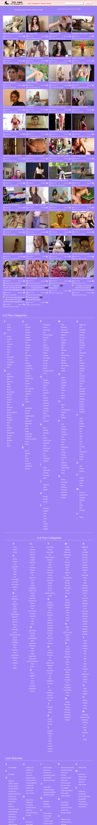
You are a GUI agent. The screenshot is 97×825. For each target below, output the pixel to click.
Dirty (18, 258)
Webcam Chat (83, 455)
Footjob (45, 320)
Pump (63, 430)
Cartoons (28, 292)
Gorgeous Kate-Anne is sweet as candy (60, 205)
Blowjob (57, 112)
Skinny (81, 315)
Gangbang (46, 342)
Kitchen (45, 459)
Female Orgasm (48, 295)
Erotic (83, 185)
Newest (49, 3)
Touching (82, 406)
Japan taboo (47, 747)
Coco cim (28, 732)
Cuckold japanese (31, 743)
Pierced (63, 412)
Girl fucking (29, 818)
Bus (8, 403)
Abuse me (11, 741)
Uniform (81, 428)
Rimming (63, 447)
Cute (56, 185)
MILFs (29, 112)
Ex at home (29, 782)
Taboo (81, 378)
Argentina (83, 160)
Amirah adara (12, 759)
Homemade (16, 63)
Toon (80, 404)
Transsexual (82, 411)
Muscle (63, 330)
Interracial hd (47, 732)
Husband (45, 421)
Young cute (81, 751)
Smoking (81, 328)
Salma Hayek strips (31, 33)
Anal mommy (12, 777)
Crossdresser (29, 338)
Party (62, 402)
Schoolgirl (82, 289)
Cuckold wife (29, 748)
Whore (81, 465)
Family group (30, 796)
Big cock (9, 359)
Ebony (27, 410)
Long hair (46, 791)
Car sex (27, 289)
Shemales (82, 305)
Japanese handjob (48, 754)
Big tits (29, 38)
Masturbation (82, 38)
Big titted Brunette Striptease (80, 107)
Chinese (27, 307)
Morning (63, 323)
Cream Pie (28, 335)
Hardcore (46, 392)
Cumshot (27, 353)
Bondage (9, 380)
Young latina (82, 753)
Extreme (87, 185)
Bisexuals (10, 367)
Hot (44, 413)
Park (62, 397)
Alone (75, 185)
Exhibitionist (28, 426)
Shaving (81, 302)
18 (76, 9)
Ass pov (10, 802)
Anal (80, 160)
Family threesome (31, 801)
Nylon (63, 358)
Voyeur (81, 445)
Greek (45, 373)
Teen (80, 388)
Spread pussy (65, 812)
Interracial (46, 435)
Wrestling (82, 470)
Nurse (63, 355)
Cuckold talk (29, 745)
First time (46, 310)
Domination (28, 396)
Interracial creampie (49, 735)
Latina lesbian (47, 773)
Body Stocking (37, 209)
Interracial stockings (49, 740)
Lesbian (45, 483)
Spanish (81, 338)
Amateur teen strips (54, 33)
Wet (80, 462)
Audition (9, 324)
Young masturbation (84, 756)
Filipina (45, 305)
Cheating (27, 305)
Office (63, 364)
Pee (62, 404)
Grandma (46, 365)
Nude (62, 347)
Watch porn (81, 734)
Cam (11, 258)
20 (79, 9)
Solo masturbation (66, 800)
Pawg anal (64, 732)
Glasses (45, 360)
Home (29, 3)
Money (63, 318)
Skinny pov (64, 787)
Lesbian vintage (48, 781)
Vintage (81, 440)
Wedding (81, 460)
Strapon (81, 356)
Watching (82, 452)
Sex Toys (82, 297)
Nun (62, 352)
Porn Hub (90, 60)
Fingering (46, 307)
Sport (80, 346)
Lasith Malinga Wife (8, 58)
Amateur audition (13, 743)
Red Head (88, 38)
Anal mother (12, 779)
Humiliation (46, 418)
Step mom (64, 817)
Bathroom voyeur (13, 817)
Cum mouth (29, 750)
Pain (62, 384)
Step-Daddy (28, 368)
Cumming (28, 351)
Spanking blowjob (66, 810)
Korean (45, 461)
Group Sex (46, 375)
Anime (9, 306)
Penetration (64, 407)
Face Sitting (46, 284)
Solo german (64, 797)
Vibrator (81, 438)
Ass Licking (10, 322)
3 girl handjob (12, 727)
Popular (43, 3)
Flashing (12, 87)
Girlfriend (46, 352)
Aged (8, 234)
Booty (8, 382)
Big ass (36, 136)
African (30, 63)
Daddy (60, 112)
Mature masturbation (49, 810)
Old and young (65, 369)
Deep (26, 378)
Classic (27, 310)
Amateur (53, 38)
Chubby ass (29, 730)
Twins (81, 419)
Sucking (81, 364)
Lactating (46, 468)
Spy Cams (82, 348)
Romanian (64, 452)
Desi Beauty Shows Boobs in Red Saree (83, 131)
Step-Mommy (65, 315)
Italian (45, 438)
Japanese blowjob (48, 749)
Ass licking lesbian (13, 800)
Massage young (48, 800)
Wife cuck (81, 742)
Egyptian (27, 413)
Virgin (81, 443)
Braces (36, 234)
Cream (10, 209)
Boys (8, 385)
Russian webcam (66, 772)
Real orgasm (64, 765)
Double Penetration (30, 399)
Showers (34, 112)
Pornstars (64, 417)
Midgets (63, 302)
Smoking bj (64, 794)
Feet (44, 292)
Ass (29, 209)
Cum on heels (30, 753)
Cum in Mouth (15, 209)
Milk (62, 307)
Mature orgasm (47, 813)
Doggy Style (28, 393)
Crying (27, 341)
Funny (45, 333)
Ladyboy (45, 471)
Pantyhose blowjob (66, 730)
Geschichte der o (31, 816)
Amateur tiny (12, 756)
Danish (27, 373)
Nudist (59, 185)
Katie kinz (46, 761)
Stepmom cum (65, 820)
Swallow (81, 366)
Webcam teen (82, 737)
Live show (46, 788)
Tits (80, 399)
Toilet (80, 401)
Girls (44, 355)
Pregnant (64, 422)
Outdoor (63, 185)
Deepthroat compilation (29, 763)
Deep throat (29, 760)
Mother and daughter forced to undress (59, 58)
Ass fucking (10, 317)
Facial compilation (31, 791)
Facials (45, 287)
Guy (44, 378)
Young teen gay (83, 764)
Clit (39, 87)
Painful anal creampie (67, 727)
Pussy (63, 432)
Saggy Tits (82, 284)
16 (73, 9)
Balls (8, 339)
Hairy (12, 38)
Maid (62, 284)
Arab (52, 258)
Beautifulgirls (34, 87)
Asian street (11, 794)
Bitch (40, 136)
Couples (27, 333)
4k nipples (11, 734)
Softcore (81, 330)
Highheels (76, 38)
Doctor (27, 388)
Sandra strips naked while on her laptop (60, 82)
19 (78, 9)
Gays (44, 347)
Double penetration (31, 772)
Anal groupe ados (13, 769)
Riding (63, 444)
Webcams (82, 457)
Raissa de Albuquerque (9, 82)
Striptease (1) (30, 107)
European (61, 87)
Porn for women (65, 743)
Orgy (62, 375)
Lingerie (16, 38)
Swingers (82, 371)
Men (62, 297)
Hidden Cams (47, 400)
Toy (80, 409)
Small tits (30, 258)
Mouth (63, 328)
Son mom (64, 805)
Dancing (14, 258)
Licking (45, 486)
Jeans (45, 447)
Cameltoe (28, 287)
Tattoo (81, 381)
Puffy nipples (64, 753)
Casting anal (29, 727)
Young (81, 477)
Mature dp (46, 808)
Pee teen (63, 735)
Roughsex (64, 455)
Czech (27, 361)
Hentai (45, 398)
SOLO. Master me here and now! (81, 82)
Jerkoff (45, 449)
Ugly (80, 426)
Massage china (47, 798)
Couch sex (29, 735)
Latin (44, 476)
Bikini (8, 364)
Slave (81, 320)
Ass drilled (11, 797)
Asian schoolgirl (13, 789)
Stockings (82, 353)
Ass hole (9, 319)
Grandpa (45, 368)
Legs (44, 481)
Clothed (61, 160)
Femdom (45, 297)
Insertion (45, 432)
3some (52, 112)
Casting (65, 234)
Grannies (46, 370)
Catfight (27, 297)
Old (62, 367)
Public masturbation (67, 750)
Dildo (26, 386)
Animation (10, 304)
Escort (60, 136)
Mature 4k (46, 803)
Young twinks (82, 766)
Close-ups (28, 315)
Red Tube (67, 36)
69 (5, 234)
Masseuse (64, 289)
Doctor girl (29, 770)
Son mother (64, 807)
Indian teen (46, 730)
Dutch (27, 404)
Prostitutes (64, 425)
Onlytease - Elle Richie (78, 58)
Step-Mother (64, 325)
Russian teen (65, 770)
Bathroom (35, 160)
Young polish (82, 759)
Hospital (45, 410)
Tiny (80, 393)
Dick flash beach (31, 767)
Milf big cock (47, 816)
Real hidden (64, 762)
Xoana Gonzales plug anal (79, 156)
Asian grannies (12, 784)
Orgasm (63, 372)
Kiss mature (46, 766)
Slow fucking (64, 792)
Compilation (28, 325)
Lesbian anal (47, 786)
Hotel (44, 415)
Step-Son (82, 335)
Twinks (81, 416)
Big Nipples (88, 136)
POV (62, 420)
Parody (63, 399)
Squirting (81, 351)
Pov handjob (64, 748)
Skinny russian (65, 789)
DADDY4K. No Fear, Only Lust (57, 107)
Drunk (27, 401)
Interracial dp (47, 737)
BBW (8, 344)
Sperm (81, 343)
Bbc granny (11, 819)
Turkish (81, 414)
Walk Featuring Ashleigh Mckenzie (58, 180)
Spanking (82, 341)
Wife (80, 467)
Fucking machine (48, 330)
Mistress (63, 310)
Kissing (45, 456)
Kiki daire (46, 764)
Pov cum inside (65, 745)
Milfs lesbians (47, 818)
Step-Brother (10, 392)
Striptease (38, 258)
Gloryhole (46, 363)
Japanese (46, 444)
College (27, 323)
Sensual (81, 295)
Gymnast (45, 381)
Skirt (80, 318)
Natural (63, 340)
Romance (64, 449)
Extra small (29, 784)
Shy (80, 310)
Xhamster (21, 36)
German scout (30, 813)
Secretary (82, 292)
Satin (80, 287)
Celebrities (39, 38)
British (64, 209)
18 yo (52, 63)
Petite (63, 409)
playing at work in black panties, (35, 156)
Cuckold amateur (31, 740)
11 (66, 9)
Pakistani (64, 389)
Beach (9, 349)
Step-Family (46, 289)
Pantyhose (64, 394)
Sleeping (81, 323)
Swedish (81, 369)
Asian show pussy (13, 792)
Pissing (63, 415)
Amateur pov (12, 751)
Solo (34, 258)
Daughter (65, 63)
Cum (26, 346)
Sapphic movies (65, 779)
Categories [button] (36, 3)
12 (68, 9)
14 (71, 9)
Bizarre (9, 369)
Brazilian (7, 87)
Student (81, 361)
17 (75, 9)
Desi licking (29, 765)
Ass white (11, 810)
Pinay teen (64, 740)
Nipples (63, 345)
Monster (63, 320)
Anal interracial (12, 771)
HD (10, 38)
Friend (45, 328)
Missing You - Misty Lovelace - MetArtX (82, 33)
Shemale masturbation (65, 785)
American (76, 209)
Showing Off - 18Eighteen (33, 253)
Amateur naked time (31, 82)
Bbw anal (11, 822)
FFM (64, 112)
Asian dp (11, 782)
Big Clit (7, 160)
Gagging (45, 340)
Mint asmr (46, 821)
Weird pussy (82, 739)
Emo (26, 415)
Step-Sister (82, 312)
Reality (63, 439)
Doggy (27, 391)
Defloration (28, 383)
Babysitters (10, 336)
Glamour (45, 358)
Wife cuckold (82, 744)
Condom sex (29, 328)
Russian (63, 457)
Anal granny (12, 761)
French (45, 325)
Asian (32, 136)
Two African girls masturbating (34, 58)
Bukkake (9, 400)
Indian (45, 427)
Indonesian (46, 430)
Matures (12, 185)
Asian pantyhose (13, 787)
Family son (29, 793)
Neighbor (64, 342)
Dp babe (28, 775)
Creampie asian (30, 737)
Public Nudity (65, 427)
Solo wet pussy (65, 802)
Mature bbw (46, 805)
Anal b (10, 764)
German (45, 350)
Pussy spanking (65, 755)
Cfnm (26, 302)
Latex (44, 473)
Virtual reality (82, 727)
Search (88, 3)
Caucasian (62, 38)
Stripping (84, 63)
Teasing (81, 386)
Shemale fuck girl (66, 782)
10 (65, 9)
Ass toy (10, 807)
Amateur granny (13, 746)
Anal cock (11, 766)
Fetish (45, 300)
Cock (26, 320)
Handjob (45, 390)
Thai (80, 391)
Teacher (81, 383)
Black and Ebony (41, 63)
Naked (63, 337)
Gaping (45, 345)
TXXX (91, 36)
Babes (11, 63)
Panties (63, 392)
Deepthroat (28, 381)
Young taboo (82, 761)
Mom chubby (47, 823)
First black (29, 804)
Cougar (27, 330)
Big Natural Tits (81, 87)
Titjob (81, 396)
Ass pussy (11, 805)
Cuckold (27, 343)
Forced (45, 323)
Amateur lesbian (13, 748)
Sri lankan (64, 815)
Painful (63, 386)
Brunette (34, 38)
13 (69, 9)
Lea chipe (46, 778)
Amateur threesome (14, 753)
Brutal (9, 398)
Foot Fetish (46, 318)
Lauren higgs (47, 776)
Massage (64, 287)
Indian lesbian (47, 727)
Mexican (63, 300)
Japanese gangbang (49, 752)
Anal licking (11, 774)
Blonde (7, 38)
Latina (45, 478)
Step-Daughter (29, 375)
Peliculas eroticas (66, 737)
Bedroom (9, 354)
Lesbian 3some (47, 783)
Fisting (45, 312)
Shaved (81, 300)
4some (9, 289)
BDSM (55, 63)
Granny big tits (30, 823)
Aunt (8, 327)
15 (72, 9)
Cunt (26, 356)
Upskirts (81, 431)
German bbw (30, 810)
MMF (62, 312)
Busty (8, 405)
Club (26, 318)
